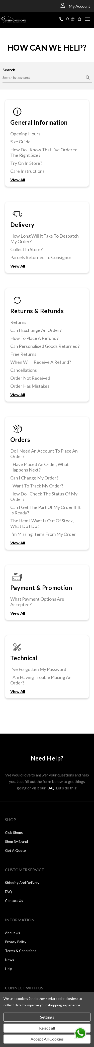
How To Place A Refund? (34, 338)
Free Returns (23, 354)
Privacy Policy (15, 942)
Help (8, 968)
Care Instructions (27, 171)
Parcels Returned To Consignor (40, 257)
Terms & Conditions (20, 951)
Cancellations (23, 370)
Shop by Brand (16, 841)
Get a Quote (15, 850)
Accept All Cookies (47, 1039)
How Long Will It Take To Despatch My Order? (44, 238)
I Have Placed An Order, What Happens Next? (39, 467)
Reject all (47, 1028)
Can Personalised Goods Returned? (44, 346)
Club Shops (14, 832)
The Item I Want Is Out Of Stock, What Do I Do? (42, 523)
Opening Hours (25, 133)
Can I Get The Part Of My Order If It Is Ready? (45, 509)
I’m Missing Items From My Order (43, 534)
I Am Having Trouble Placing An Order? (40, 679)
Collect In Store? (26, 249)
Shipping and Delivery (22, 882)
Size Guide (20, 141)
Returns (18, 322)
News (9, 959)
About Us (12, 933)
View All (17, 179)
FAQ (50, 787)
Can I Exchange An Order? (35, 330)
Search (9, 69)
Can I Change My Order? (34, 477)
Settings (47, 1017)
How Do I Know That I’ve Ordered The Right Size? (43, 152)
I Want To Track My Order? (36, 485)
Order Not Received (30, 378)
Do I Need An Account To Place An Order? (44, 453)
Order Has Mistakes (29, 386)
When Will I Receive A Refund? (40, 362)
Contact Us (14, 900)
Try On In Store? (26, 163)
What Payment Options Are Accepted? (37, 601)
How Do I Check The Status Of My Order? (43, 496)
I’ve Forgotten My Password (38, 669)
